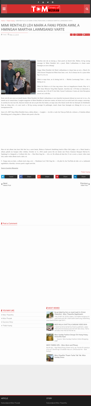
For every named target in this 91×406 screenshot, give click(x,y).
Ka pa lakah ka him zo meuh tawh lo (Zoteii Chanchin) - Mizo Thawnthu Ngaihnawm (70, 313)
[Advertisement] (45, 48)
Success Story (8, 322)
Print (79, 35)
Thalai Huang (85, 172)
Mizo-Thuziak (7, 318)
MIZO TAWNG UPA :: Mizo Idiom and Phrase (62, 345)
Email (86, 35)
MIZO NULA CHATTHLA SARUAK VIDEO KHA (70, 324)
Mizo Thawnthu (8, 315)
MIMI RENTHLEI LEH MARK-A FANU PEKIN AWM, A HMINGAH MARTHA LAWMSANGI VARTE (40, 27)
